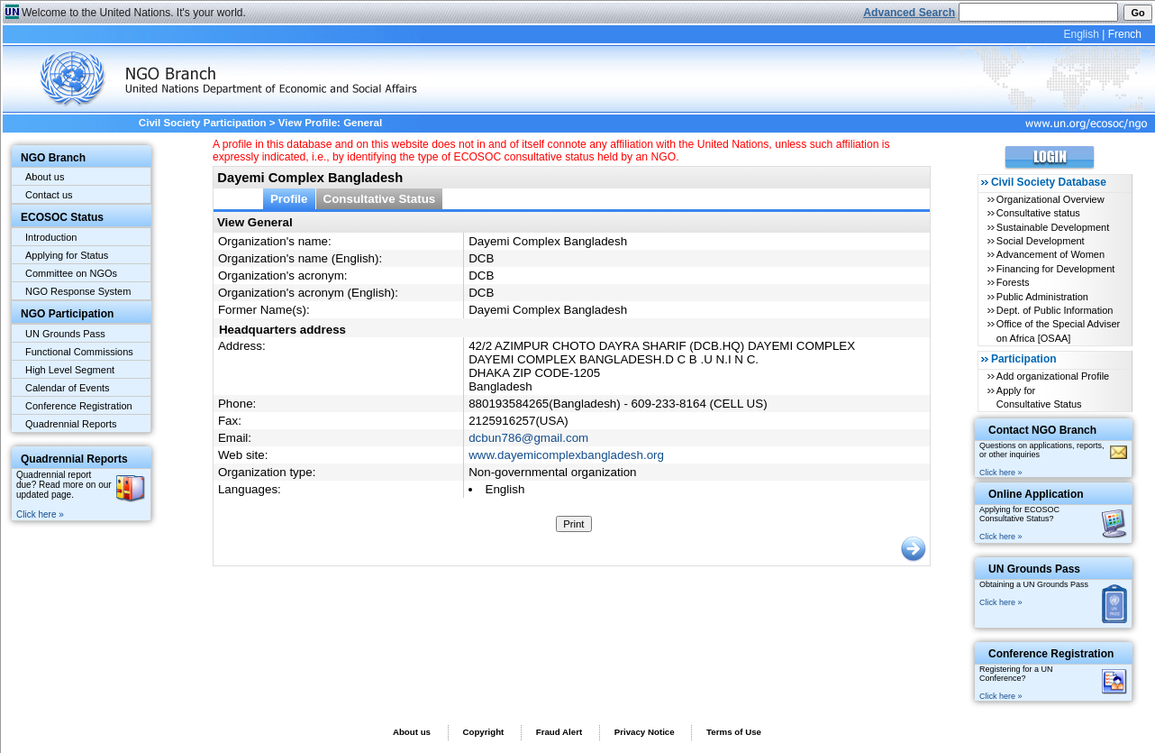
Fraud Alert (559, 732)
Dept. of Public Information (1055, 310)
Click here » (40, 514)
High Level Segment (69, 369)
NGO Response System (78, 291)
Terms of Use (733, 732)
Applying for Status (66, 255)
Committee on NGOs (71, 273)
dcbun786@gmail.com (528, 438)
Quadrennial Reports (71, 423)
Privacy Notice (644, 732)
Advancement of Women (1050, 254)
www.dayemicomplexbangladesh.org (566, 455)
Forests (1013, 282)
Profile (289, 199)
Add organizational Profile (1052, 376)
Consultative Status (379, 199)
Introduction (51, 237)
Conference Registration (78, 405)
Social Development (1040, 240)
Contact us (49, 194)
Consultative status (1038, 212)
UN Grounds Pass (65, 333)
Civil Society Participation (203, 122)
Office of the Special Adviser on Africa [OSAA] (1058, 330)
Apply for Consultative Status (1039, 397)
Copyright (483, 732)
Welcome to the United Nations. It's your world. (134, 12)
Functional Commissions (79, 351)
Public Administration (1042, 296)
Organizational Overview (1050, 199)
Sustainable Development (1052, 227)
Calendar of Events (67, 387)
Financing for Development (1055, 268)
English (1080, 34)
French (1124, 34)
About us (44, 176)
